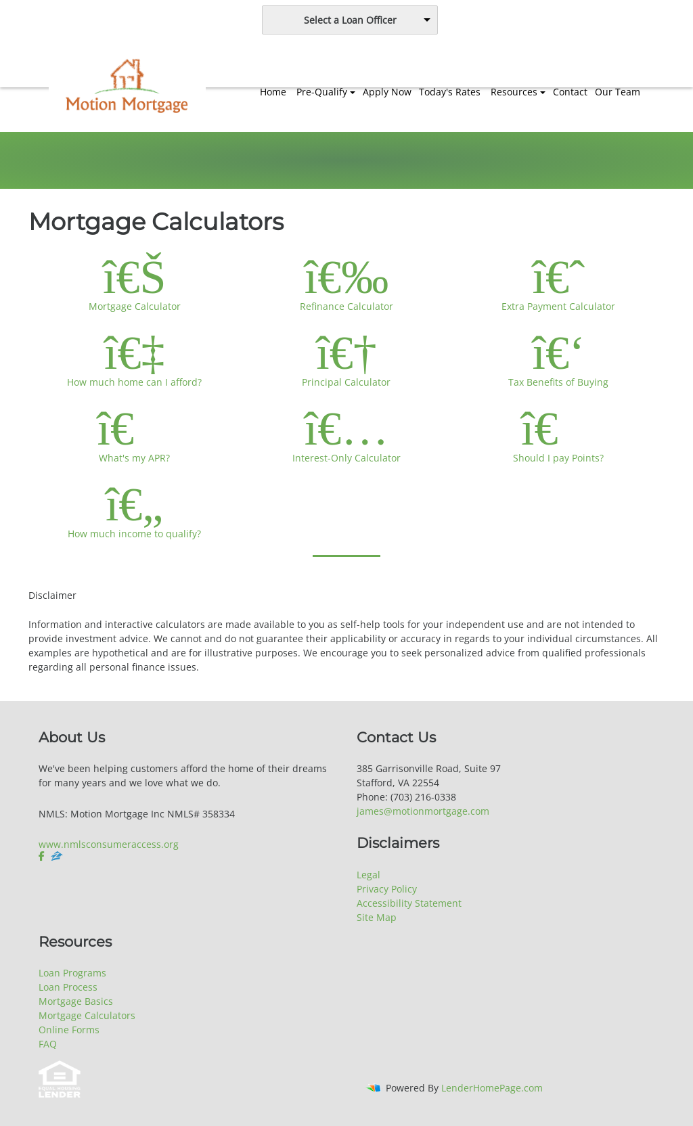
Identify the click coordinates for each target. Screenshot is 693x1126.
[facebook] (43, 856)
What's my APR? (134, 433)
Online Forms (69, 1029)
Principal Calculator (346, 358)
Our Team (617, 91)
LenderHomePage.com (492, 1087)
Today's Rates (449, 91)
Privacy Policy (387, 888)
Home (273, 91)
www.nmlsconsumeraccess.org (109, 844)
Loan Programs (72, 972)
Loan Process (68, 987)
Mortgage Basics (76, 1001)
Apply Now (387, 91)
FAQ (48, 1043)
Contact (570, 91)
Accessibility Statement (409, 903)
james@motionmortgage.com (423, 811)
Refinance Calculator (346, 282)
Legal (368, 874)
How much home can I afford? (134, 358)
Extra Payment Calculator (558, 282)
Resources (514, 91)
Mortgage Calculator (134, 282)
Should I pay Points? (558, 433)
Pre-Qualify (321, 91)
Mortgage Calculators (87, 1015)
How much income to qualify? (134, 509)
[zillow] (56, 856)
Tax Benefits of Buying (558, 358)
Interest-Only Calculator (346, 433)
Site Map (377, 917)
